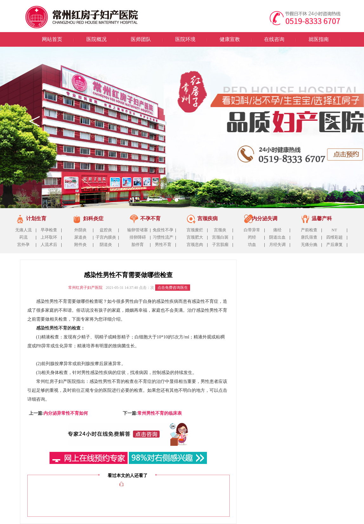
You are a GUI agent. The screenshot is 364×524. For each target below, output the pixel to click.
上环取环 (49, 237)
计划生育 (36, 218)
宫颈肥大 (195, 237)
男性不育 (163, 244)
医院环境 (185, 39)
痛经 (277, 230)
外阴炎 (80, 230)
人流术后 (49, 244)
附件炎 (80, 244)
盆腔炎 (106, 230)
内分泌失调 (264, 218)
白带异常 (252, 230)
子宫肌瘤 (220, 244)
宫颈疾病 (207, 218)
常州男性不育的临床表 (159, 413)
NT (334, 230)
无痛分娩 (309, 244)
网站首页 (52, 39)
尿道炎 (80, 237)
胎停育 (137, 244)
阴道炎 (106, 244)
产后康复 (334, 244)
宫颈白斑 (220, 237)
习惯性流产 (163, 237)
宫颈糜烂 (195, 230)
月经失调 (277, 244)
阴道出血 (277, 237)
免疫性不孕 (163, 230)
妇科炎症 (93, 218)
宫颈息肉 (195, 244)
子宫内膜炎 (106, 237)
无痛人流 (23, 230)
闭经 (252, 237)
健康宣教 (230, 39)
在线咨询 (274, 39)
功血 (252, 244)
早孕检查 (49, 230)
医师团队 (141, 39)
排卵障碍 (137, 237)
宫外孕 (23, 244)
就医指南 (318, 39)
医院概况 (96, 39)
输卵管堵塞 (137, 230)
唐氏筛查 (309, 237)
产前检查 (309, 230)
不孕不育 (150, 218)
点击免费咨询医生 (172, 287)
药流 (23, 237)
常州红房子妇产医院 (85, 287)
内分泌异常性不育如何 (65, 413)
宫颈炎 (220, 230)
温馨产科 (322, 218)
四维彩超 (334, 237)
